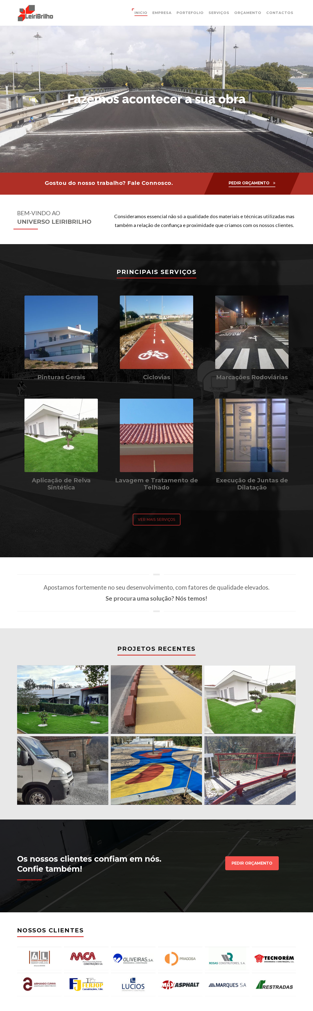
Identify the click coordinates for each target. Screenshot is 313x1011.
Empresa (162, 13)
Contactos (279, 13)
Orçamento (247, 13)
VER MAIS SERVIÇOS (156, 519)
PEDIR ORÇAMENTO (249, 183)
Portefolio (190, 13)
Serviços (219, 13)
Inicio (140, 13)
